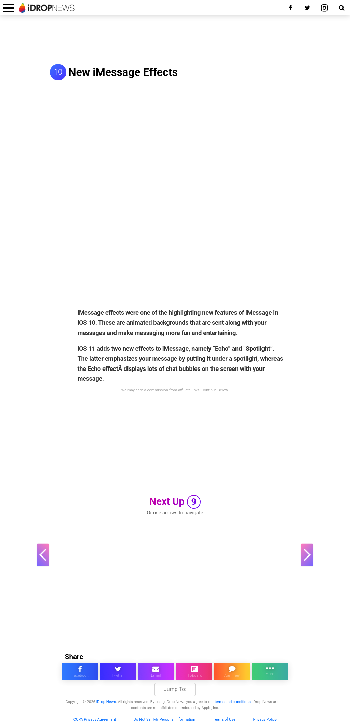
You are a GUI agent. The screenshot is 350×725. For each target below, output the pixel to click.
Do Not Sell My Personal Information (165, 719)
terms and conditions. (233, 702)
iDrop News (106, 702)
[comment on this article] (232, 671)
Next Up (175, 502)
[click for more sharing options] (270, 671)
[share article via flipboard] (194, 671)
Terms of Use (224, 719)
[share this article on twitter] (118, 671)
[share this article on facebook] (80, 671)
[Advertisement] (175, 40)
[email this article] (156, 671)
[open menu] (8, 7)
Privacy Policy (265, 719)
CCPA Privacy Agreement (94, 719)
